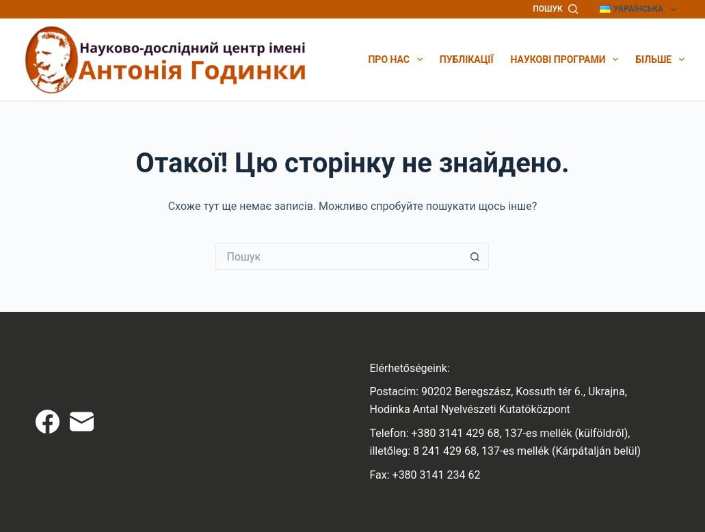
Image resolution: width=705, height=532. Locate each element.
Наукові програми (565, 59)
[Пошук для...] (338, 256)
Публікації (467, 59)
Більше (659, 59)
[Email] (82, 422)
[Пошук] (555, 9)
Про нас (395, 59)
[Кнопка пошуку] (475, 256)
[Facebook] (47, 422)
